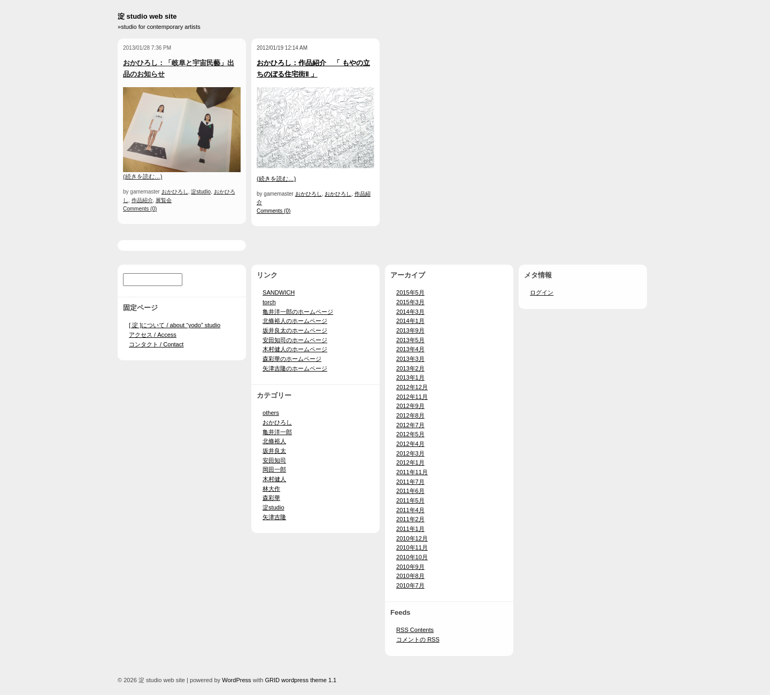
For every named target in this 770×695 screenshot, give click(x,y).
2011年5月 (410, 500)
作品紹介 (142, 200)
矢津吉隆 (274, 517)
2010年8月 (410, 576)
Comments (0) (140, 209)
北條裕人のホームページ (295, 321)
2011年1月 (410, 529)
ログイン (541, 292)
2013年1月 (410, 377)
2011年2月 (410, 519)
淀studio (201, 192)
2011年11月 (412, 472)
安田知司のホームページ (295, 340)
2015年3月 (410, 302)
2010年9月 (410, 566)
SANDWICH (279, 292)
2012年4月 (410, 444)
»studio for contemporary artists (159, 27)
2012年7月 (410, 425)
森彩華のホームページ (292, 359)
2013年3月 (410, 359)
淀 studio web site (147, 16)
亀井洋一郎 (277, 432)
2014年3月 (410, 311)
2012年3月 (410, 453)
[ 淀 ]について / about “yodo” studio (174, 325)
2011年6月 (410, 491)
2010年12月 (412, 538)
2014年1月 (410, 321)
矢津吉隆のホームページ (295, 368)
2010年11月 (412, 547)
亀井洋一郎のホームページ (298, 311)
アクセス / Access (152, 334)
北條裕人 (274, 441)
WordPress (236, 680)
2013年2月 (410, 368)
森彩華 (271, 498)
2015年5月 (410, 292)
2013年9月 (410, 330)
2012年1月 (410, 462)
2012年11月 (412, 396)
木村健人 (274, 479)
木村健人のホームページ (295, 349)
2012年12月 (412, 387)
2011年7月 (410, 481)
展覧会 (164, 200)
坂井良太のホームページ (295, 330)
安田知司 (274, 460)
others (271, 413)
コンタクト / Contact (156, 344)
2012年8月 (410, 415)
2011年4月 (410, 510)
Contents (415, 630)
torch (269, 302)
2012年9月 (410, 406)
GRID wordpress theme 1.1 (300, 680)
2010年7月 (410, 585)
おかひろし (174, 192)
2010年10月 (412, 557)
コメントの (418, 639)
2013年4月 (410, 349)
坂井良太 (274, 450)
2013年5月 (410, 340)
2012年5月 (410, 434)
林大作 (271, 488)
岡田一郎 (274, 469)
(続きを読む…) (142, 176)
